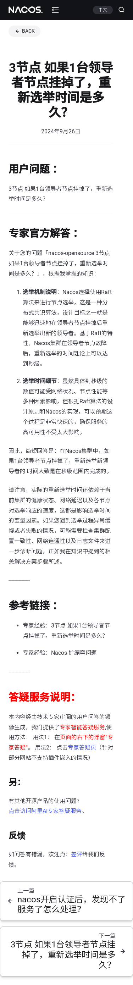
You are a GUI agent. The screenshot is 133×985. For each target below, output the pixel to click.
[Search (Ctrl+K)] (118, 10)
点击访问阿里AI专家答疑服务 (45, 811)
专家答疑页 (82, 747)
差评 (76, 854)
